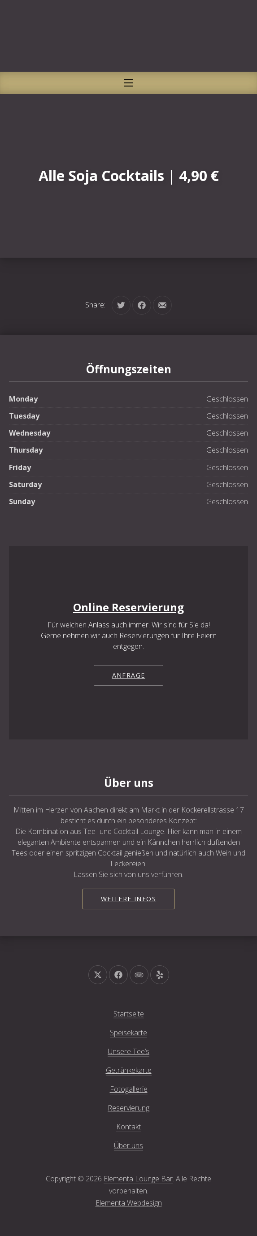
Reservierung (128, 1108)
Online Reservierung (128, 607)
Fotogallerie (129, 1089)
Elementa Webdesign (129, 1203)
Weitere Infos (128, 899)
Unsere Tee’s (128, 1051)
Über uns (128, 1145)
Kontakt (128, 1127)
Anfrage (128, 675)
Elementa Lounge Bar (138, 1179)
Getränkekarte (129, 1070)
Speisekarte (128, 1032)
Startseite (128, 1014)
